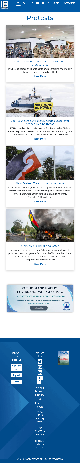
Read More (40, 76)
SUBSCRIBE (70, 3)
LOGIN (56, 3)
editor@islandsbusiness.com (40, 444)
